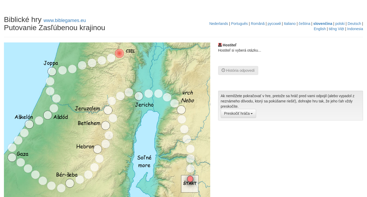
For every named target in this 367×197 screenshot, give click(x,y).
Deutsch (354, 23)
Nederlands (218, 23)
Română (258, 23)
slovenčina (322, 23)
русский (274, 23)
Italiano (290, 23)
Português (239, 23)
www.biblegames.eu (65, 20)
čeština (304, 23)
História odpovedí (238, 70)
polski (340, 23)
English (320, 29)
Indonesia (355, 29)
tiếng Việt (336, 29)
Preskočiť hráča (238, 113)
